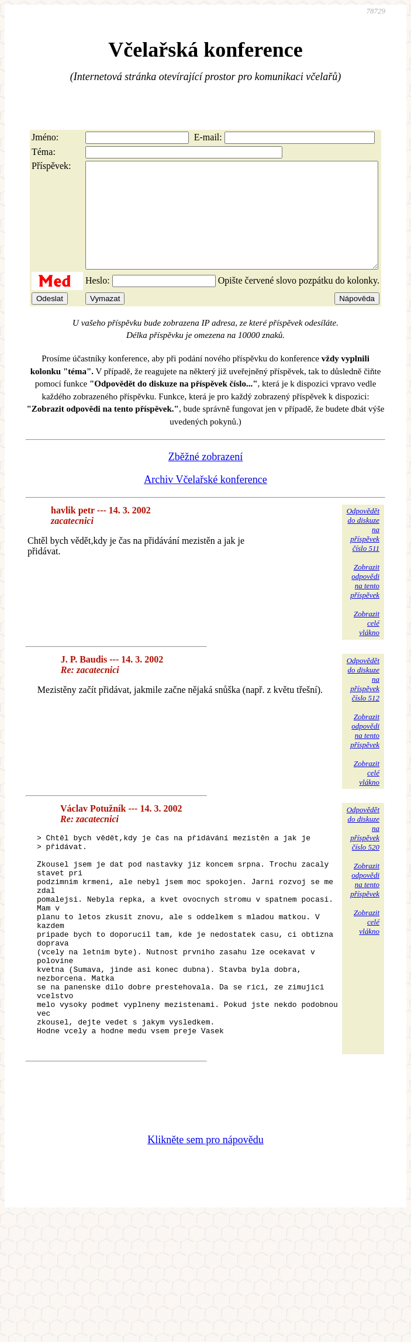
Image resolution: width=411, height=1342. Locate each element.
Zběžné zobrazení (205, 478)
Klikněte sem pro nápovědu (205, 1203)
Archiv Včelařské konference (205, 500)
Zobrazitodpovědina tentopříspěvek (364, 602)
